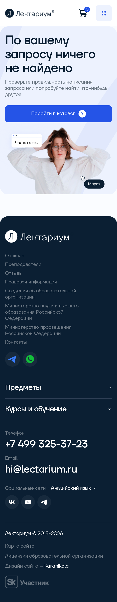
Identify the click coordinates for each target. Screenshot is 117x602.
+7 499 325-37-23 (46, 444)
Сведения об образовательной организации (40, 294)
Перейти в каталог (58, 114)
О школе (14, 256)
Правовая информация (31, 282)
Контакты (16, 342)
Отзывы (13, 273)
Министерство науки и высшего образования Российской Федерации (42, 312)
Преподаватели (23, 264)
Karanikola (56, 566)
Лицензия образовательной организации (54, 556)
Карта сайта (20, 546)
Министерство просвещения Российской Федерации (38, 330)
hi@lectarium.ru (41, 469)
